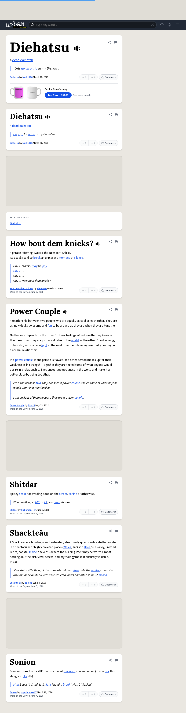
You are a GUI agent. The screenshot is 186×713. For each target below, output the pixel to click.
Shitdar (13, 510)
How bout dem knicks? (21, 288)
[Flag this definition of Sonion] (116, 660)
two (38, 383)
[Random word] (152, 25)
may (34, 266)
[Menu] (177, 25)
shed (76, 570)
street (63, 494)
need (57, 502)
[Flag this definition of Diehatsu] (115, 42)
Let (15, 134)
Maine (33, 552)
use (107, 671)
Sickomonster (28, 510)
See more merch (81, 95)
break (37, 258)
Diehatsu (14, 77)
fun (50, 325)
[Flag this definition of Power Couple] (116, 309)
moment (64, 258)
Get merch (108, 77)
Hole (87, 547)
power (19, 360)
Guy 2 (16, 271)
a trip (34, 68)
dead (16, 60)
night (48, 684)
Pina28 (31, 405)
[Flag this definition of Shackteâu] (116, 531)
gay (44, 266)
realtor (95, 570)
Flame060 (42, 288)
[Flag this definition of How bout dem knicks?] (116, 241)
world (75, 340)
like (25, 676)
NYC (37, 502)
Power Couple (17, 405)
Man (16, 684)
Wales (67, 547)
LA (45, 502)
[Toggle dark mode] (169, 25)
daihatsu (26, 60)
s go (20, 134)
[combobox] (93, 24)
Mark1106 (27, 77)
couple (28, 360)
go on (25, 68)
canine (73, 494)
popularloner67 (29, 692)
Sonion (13, 692)
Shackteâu (15, 583)
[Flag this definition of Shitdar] (116, 482)
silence (78, 258)
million (103, 575)
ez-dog (28, 583)
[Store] (162, 25)
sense (23, 494)
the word (69, 671)
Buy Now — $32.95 (58, 95)
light (44, 345)
